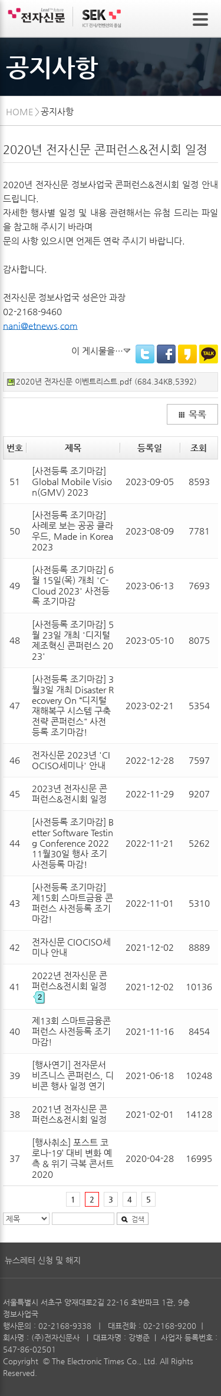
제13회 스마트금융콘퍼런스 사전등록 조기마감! (71, 1031)
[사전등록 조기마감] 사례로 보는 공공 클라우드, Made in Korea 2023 (72, 531)
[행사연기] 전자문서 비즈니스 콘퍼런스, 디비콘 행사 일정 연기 (73, 1075)
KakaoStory (187, 354)
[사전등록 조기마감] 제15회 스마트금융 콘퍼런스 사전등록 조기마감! (72, 903)
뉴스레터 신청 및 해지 (43, 1260)
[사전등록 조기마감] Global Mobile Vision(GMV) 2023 (72, 481)
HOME (20, 111)
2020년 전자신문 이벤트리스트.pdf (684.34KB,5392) (106, 381)
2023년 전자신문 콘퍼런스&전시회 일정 (69, 793)
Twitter (145, 354)
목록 (192, 414)
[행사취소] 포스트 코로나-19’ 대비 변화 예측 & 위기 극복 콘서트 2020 (73, 1158)
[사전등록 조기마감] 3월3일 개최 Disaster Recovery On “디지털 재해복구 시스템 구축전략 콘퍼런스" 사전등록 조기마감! (73, 705)
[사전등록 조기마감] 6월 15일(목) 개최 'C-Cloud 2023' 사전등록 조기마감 (73, 585)
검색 (132, 1219)
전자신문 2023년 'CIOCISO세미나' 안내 (71, 760)
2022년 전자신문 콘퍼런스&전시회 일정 (69, 985)
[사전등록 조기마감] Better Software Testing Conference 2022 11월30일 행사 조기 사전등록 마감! (73, 843)
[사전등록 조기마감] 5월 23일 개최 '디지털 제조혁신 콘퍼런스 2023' (73, 640)
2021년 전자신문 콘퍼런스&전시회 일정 (69, 1114)
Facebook (166, 354)
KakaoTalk (208, 354)
